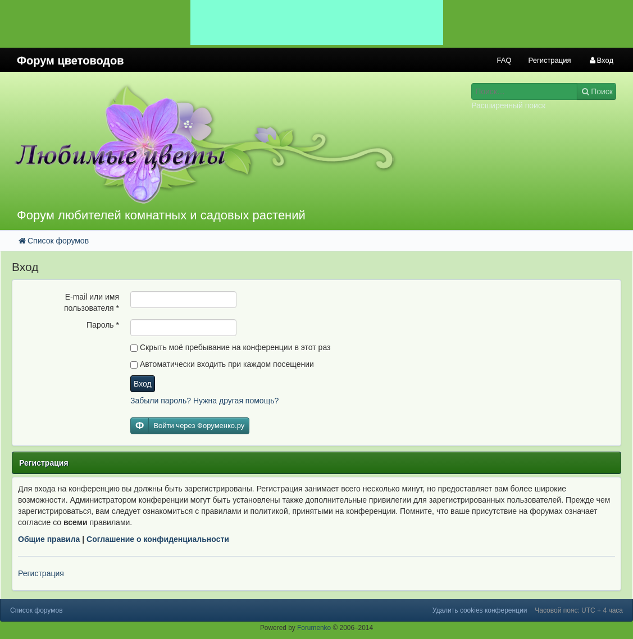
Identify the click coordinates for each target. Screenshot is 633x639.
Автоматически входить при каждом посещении (222, 364)
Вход (143, 383)
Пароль (102, 324)
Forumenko (314, 628)
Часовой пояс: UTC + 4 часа (579, 610)
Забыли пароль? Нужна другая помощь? (204, 400)
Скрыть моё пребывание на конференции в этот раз (230, 347)
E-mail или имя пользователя (91, 302)
